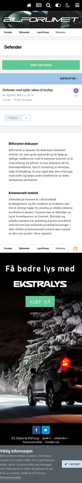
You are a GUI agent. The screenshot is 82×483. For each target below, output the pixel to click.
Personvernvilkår (32, 442)
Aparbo (11, 95)
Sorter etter (68, 78)
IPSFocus (33, 438)
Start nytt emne (41, 65)
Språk (46, 438)
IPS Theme (17, 438)
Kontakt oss (52, 442)
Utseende (60, 438)
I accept (72, 464)
